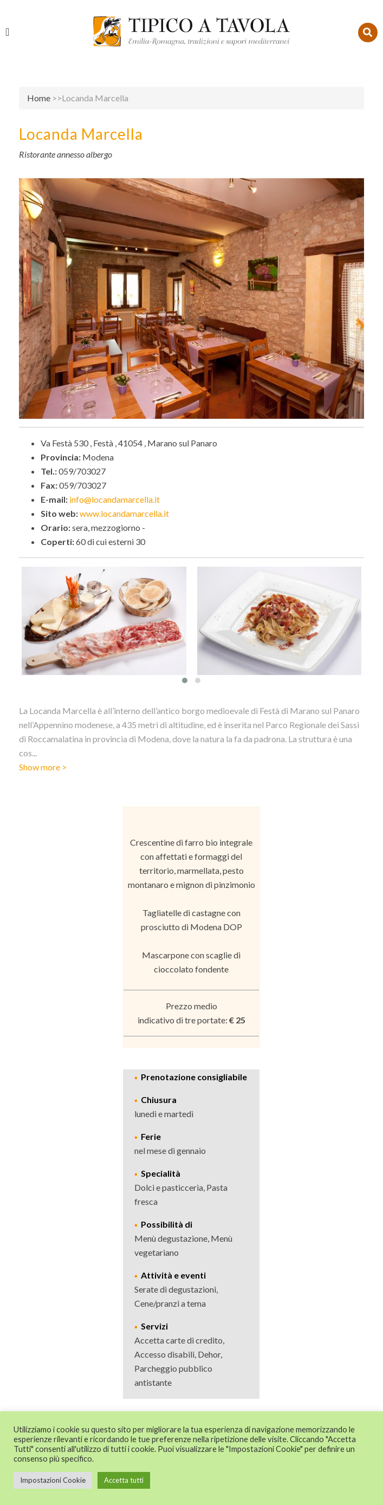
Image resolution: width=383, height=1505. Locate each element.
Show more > (43, 767)
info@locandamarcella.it (114, 499)
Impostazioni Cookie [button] (53, 1480)
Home (38, 98)
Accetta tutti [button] (124, 1480)
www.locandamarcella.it (124, 513)
